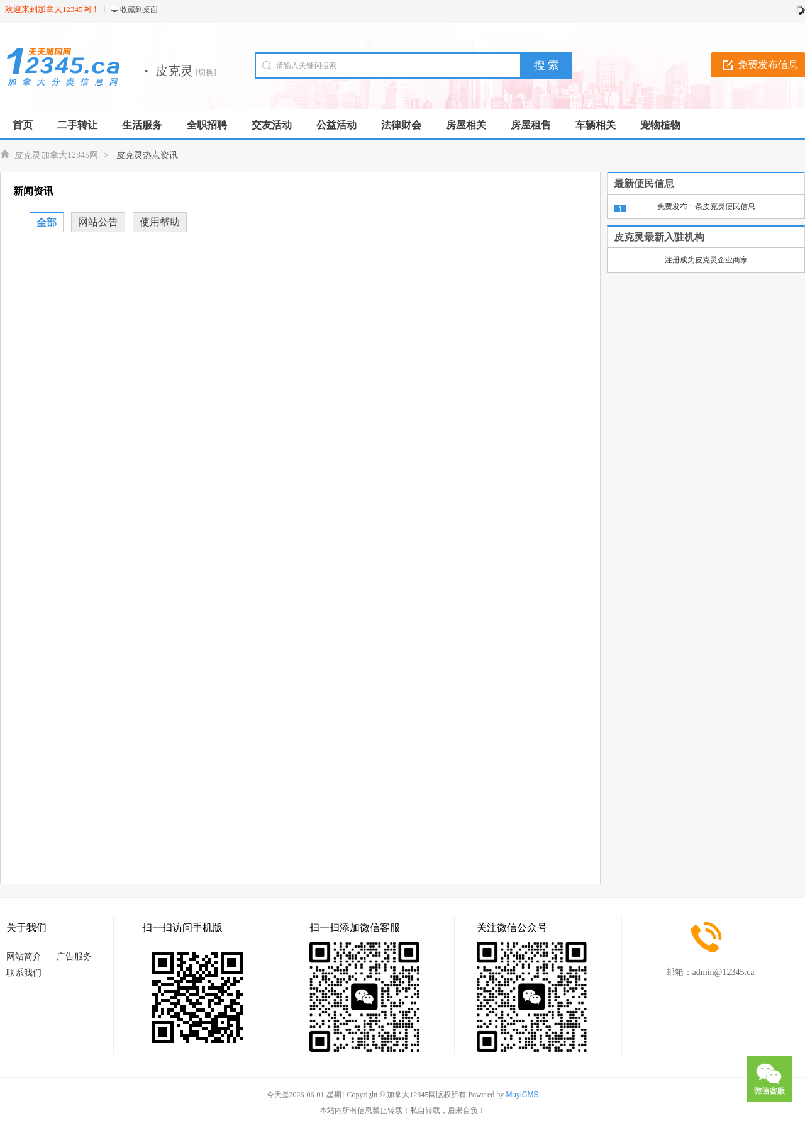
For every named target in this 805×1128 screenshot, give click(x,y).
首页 (23, 125)
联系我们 (24, 973)
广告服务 (74, 956)
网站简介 (24, 956)
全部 (46, 222)
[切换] (206, 72)
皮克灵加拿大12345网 (56, 155)
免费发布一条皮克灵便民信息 (706, 206)
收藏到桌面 (139, 9)
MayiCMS (522, 1094)
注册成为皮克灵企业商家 (706, 260)
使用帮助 (160, 222)
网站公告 (98, 222)
